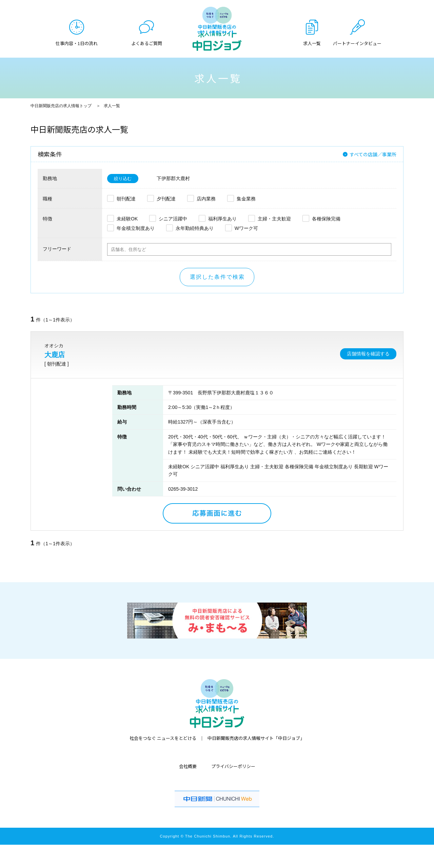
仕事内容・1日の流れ (77, 42)
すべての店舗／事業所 (373, 154)
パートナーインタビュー (357, 42)
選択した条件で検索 (217, 277)
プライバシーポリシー (233, 766)
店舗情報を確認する (368, 354)
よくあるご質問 (146, 42)
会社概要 (188, 766)
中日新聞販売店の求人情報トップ (61, 105)
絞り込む (123, 178)
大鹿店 (54, 355)
